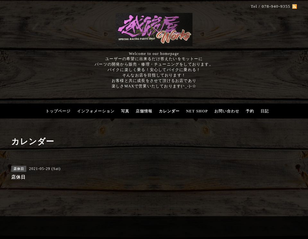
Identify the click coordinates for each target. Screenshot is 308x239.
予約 (250, 111)
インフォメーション (96, 111)
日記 (265, 111)
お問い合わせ (226, 111)
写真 (125, 111)
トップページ (58, 111)
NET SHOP (197, 111)
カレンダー (169, 111)
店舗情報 (144, 111)
